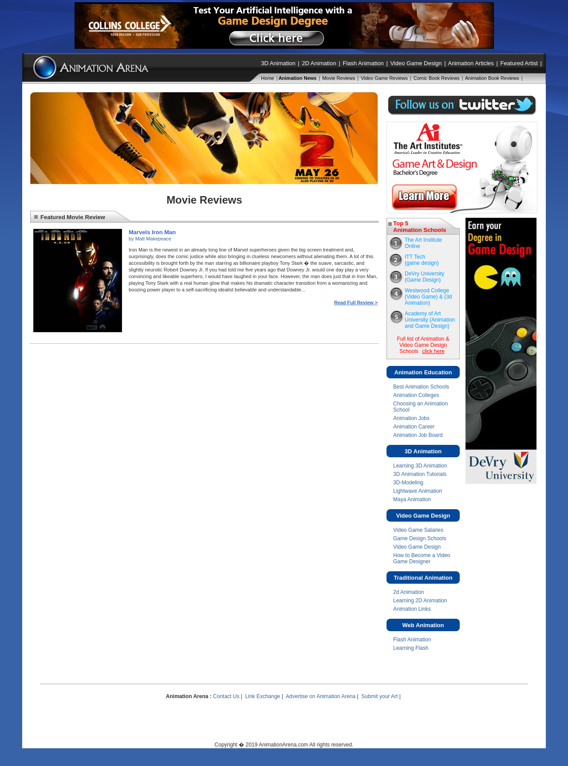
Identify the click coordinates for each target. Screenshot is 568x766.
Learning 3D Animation (420, 466)
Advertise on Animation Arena (320, 696)
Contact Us (226, 696)
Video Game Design (416, 63)
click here (433, 351)
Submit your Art (379, 696)
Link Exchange (262, 696)
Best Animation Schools (421, 387)
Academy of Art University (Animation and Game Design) (430, 319)
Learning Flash (410, 648)
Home (267, 78)
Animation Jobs (411, 418)
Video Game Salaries (418, 530)
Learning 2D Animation (420, 600)
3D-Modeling (408, 482)
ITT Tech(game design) (422, 260)
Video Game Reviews (384, 78)
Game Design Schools (419, 538)
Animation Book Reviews (492, 78)
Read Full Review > (356, 302)
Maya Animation (412, 499)
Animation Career (413, 427)
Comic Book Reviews (437, 78)
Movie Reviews (338, 78)
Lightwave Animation (417, 491)
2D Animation (319, 63)
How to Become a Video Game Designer (421, 558)
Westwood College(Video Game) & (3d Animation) (428, 296)
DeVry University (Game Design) (424, 277)
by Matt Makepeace (150, 238)
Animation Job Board (417, 435)
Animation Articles (470, 63)
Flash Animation (363, 63)
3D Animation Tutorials (419, 474)
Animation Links (412, 609)
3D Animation (278, 63)
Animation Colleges (416, 395)
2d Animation (408, 592)
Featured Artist (519, 63)
